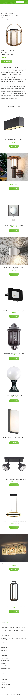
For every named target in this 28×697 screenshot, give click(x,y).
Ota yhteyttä (4, 679)
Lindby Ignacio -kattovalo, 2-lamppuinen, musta (14, 479)
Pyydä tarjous (20, 2)
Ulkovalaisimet (10, 50)
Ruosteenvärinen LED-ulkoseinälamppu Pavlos (14, 183)
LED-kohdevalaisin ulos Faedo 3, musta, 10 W (14, 311)
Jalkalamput (4, 650)
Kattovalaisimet (4, 655)
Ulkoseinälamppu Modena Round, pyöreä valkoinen (14, 268)
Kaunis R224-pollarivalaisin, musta (14, 395)
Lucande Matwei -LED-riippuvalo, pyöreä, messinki (14, 521)
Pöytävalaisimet (5, 660)
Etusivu (2, 17)
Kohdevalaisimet (5, 658)
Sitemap (3, 687)
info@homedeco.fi (5, 642)
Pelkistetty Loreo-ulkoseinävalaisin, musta (14, 353)
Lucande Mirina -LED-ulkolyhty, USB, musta (14, 606)
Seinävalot (3, 663)
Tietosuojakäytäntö (5, 684)
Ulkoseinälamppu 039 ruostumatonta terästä (14, 437)
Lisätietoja (7, 61)
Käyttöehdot (4, 682)
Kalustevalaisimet (5, 653)
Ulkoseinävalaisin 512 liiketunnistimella (14, 225)
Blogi (2, 677)
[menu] (25, 7)
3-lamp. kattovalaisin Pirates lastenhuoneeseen (14, 564)
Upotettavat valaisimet (6, 668)
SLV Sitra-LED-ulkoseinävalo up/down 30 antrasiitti (14, 140)
